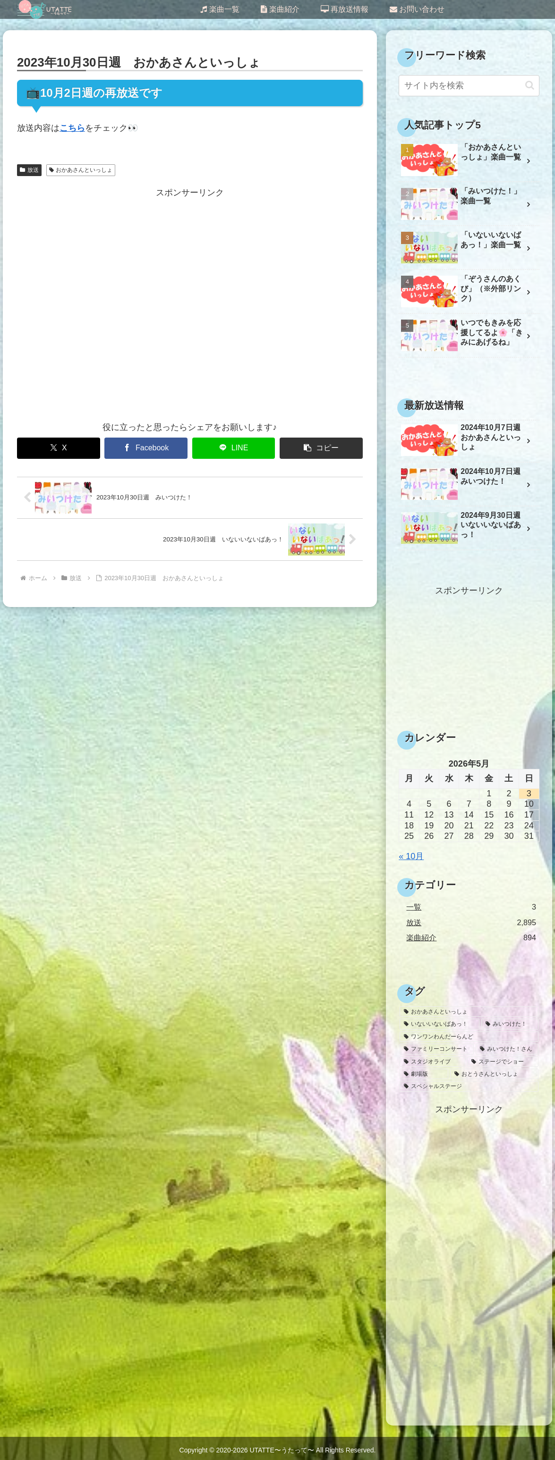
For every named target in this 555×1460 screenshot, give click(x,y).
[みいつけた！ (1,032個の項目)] (509, 1024)
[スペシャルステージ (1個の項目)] (469, 1086)
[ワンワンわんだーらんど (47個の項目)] (469, 1036)
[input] (469, 85)
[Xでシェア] (58, 448)
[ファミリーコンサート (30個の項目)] (437, 1049)
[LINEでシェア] (233, 448)
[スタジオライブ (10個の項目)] (432, 1061)
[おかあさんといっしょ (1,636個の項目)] (469, 1011)
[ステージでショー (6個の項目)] (502, 1061)
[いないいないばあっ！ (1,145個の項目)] (439, 1024)
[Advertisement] (190, 304)
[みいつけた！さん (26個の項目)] (507, 1049)
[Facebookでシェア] (146, 448)
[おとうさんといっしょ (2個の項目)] (494, 1074)
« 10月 (411, 856)
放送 (29, 170)
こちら (72, 128)
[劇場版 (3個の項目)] (424, 1074)
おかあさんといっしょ (81, 170)
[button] (321, 448)
